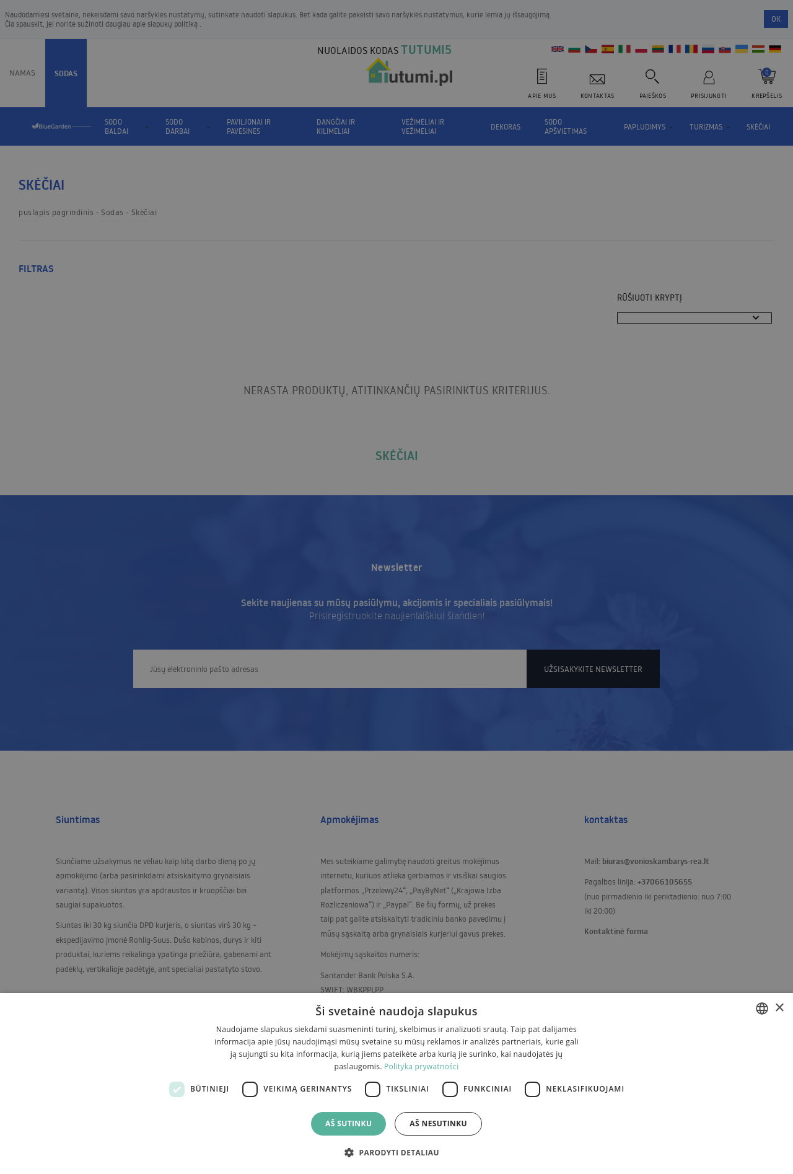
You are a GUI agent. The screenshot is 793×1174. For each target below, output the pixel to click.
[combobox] (762, 1008)
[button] (396, 1152)
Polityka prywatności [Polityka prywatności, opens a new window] (421, 1066)
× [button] (779, 1008)
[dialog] (396, 1083)
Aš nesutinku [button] (438, 1123)
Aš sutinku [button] (348, 1123)
